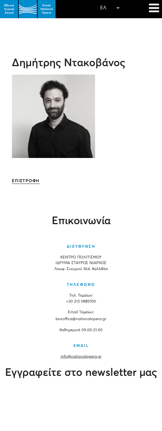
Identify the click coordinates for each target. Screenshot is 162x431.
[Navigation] (154, 9)
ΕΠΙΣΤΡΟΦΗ (26, 181)
